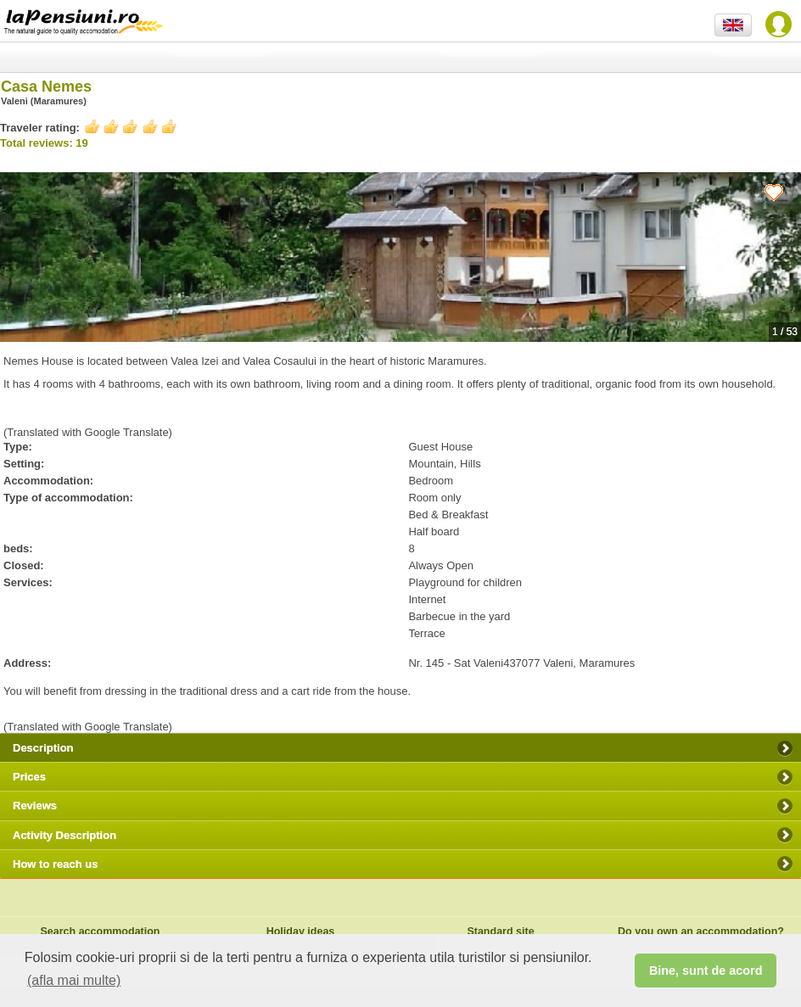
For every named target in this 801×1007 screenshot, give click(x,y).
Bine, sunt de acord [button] (706, 970)
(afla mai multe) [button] (73, 980)
